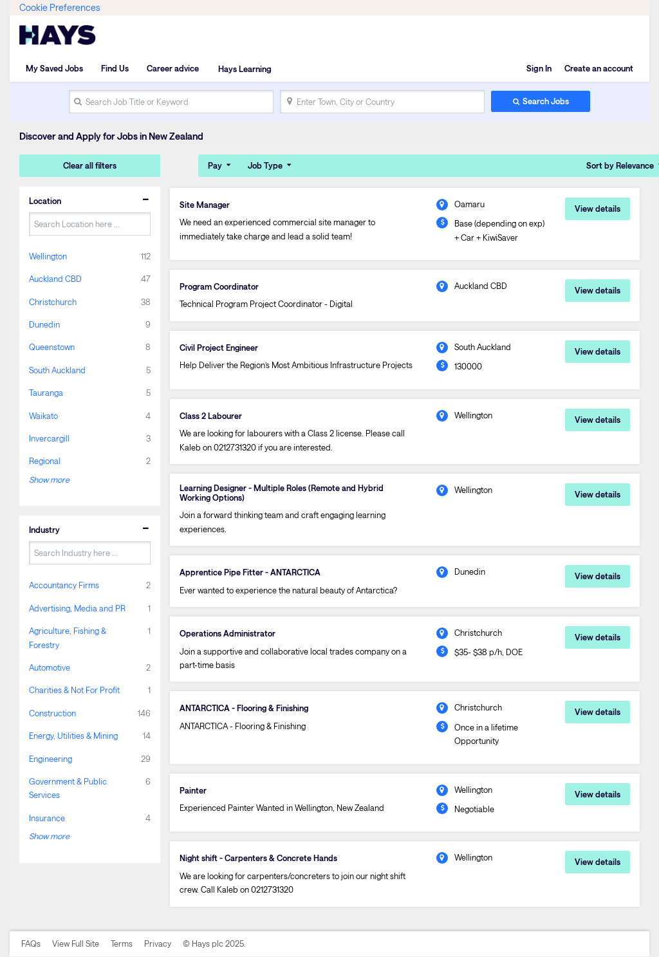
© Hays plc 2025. (214, 943)
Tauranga (46, 392)
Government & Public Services (68, 788)
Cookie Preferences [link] (59, 7)
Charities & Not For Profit (74, 689)
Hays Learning (243, 68)
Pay (215, 164)
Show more (49, 479)
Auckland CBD (55, 278)
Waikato (43, 415)
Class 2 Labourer (211, 415)
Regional (44, 460)
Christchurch (53, 301)
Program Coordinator (219, 286)
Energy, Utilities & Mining (73, 735)
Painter (193, 790)
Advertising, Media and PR (77, 607)
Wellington (48, 255)
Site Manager (205, 204)
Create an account (598, 68)
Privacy (157, 943)
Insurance (47, 817)
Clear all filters (89, 164)
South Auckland (57, 370)
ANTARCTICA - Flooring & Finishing (245, 708)
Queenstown (52, 346)
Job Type (265, 164)
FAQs (31, 943)
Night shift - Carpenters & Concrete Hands (259, 858)
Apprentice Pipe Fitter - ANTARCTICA (251, 572)
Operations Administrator (227, 633)
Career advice (173, 68)
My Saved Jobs (54, 68)
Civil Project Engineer (219, 347)
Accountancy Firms (64, 585)
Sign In (539, 68)
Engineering (50, 758)
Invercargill (49, 438)
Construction (52, 713)
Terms (122, 943)
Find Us (115, 68)
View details (597, 207)
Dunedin (44, 324)
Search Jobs (546, 101)
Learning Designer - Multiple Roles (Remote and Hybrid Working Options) (282, 492)
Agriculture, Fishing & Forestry (67, 637)
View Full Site (75, 943)
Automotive (49, 667)
